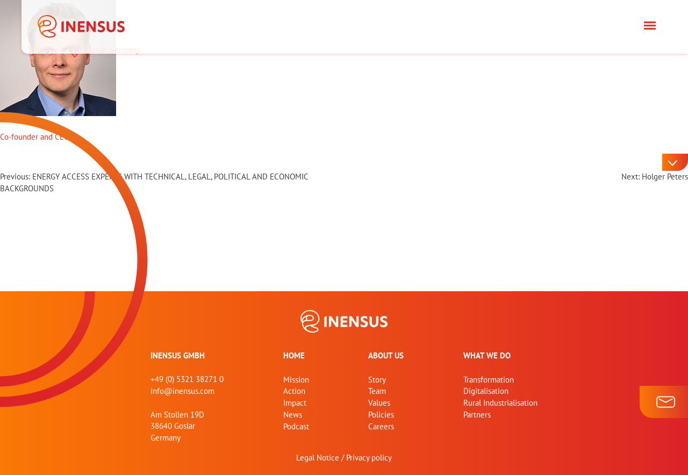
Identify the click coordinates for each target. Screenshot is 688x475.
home (294, 355)
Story (377, 380)
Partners (477, 414)
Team (377, 391)
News (292, 414)
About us (386, 355)
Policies (381, 414)
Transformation (488, 380)
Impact (294, 403)
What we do (487, 355)
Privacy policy (369, 457)
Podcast (296, 426)
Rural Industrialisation (500, 403)
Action (294, 391)
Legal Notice (317, 457)
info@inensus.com (182, 391)
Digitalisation (485, 391)
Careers (381, 426)
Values (379, 403)
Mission (296, 380)
